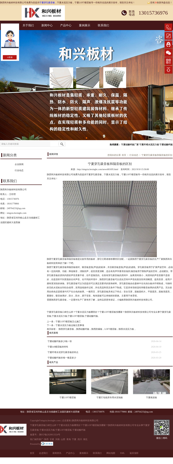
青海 (68, 439)
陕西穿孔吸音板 (66, 329)
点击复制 (66, 420)
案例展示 (84, 25)
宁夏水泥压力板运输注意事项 (70, 325)
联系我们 (103, 25)
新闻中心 (47, 25)
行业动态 (133, 155)
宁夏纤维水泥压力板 (149, 144)
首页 (124, 155)
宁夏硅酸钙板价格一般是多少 (62, 358)
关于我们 (28, 25)
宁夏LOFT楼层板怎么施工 (68, 321)
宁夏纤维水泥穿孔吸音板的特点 (63, 352)
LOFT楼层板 (111, 329)
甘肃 (52, 439)
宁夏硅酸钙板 (166, 144)
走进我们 (43, 453)
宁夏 (74, 439)
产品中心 (65, 25)
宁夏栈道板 (151, 397)
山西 (63, 439)
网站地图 (110, 453)
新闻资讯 (56, 453)
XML (122, 453)
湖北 (85, 439)
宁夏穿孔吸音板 (47, 2)
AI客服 (10, 57)
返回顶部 (134, 453)
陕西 (46, 439)
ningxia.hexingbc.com (16, 213)
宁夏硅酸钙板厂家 (130, 144)
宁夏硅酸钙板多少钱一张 (60, 341)
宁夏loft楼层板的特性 (58, 347)
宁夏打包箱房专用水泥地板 (110, 397)
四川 (80, 439)
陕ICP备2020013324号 (49, 434)
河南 (57, 439)
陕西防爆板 (96, 329)
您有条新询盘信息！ (159, 2)
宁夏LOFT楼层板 (68, 397)
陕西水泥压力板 (126, 329)
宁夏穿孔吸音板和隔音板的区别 (157, 155)
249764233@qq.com (16, 208)
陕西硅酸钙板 (82, 329)
